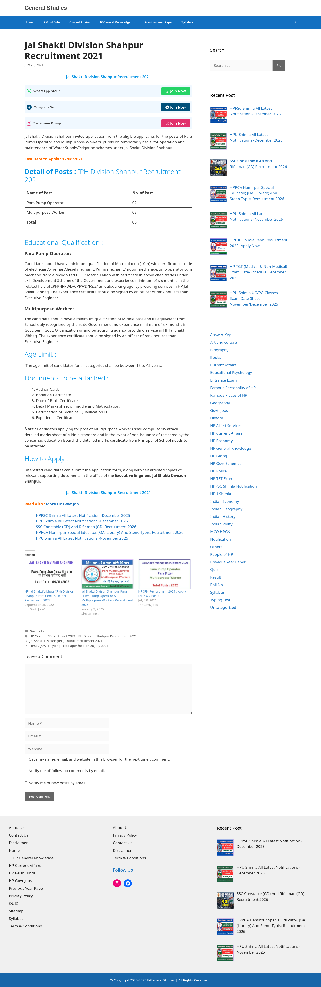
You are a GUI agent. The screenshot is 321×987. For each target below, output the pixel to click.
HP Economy (221, 440)
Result (215, 577)
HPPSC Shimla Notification (233, 486)
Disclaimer (18, 842)
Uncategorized (223, 607)
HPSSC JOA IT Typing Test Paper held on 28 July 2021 (69, 646)
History (216, 418)
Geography (220, 402)
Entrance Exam (223, 380)
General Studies (46, 8)
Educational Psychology (231, 372)
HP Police (218, 471)
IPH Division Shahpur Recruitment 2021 (107, 636)
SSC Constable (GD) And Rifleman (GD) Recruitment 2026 (86, 526)
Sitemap (16, 910)
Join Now (176, 91)
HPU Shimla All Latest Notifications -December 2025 (82, 520)
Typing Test (220, 599)
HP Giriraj (218, 455)
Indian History (222, 516)
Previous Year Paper (158, 22)
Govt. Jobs (37, 631)
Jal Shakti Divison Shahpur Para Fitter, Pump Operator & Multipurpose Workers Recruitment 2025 (107, 598)
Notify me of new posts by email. (57, 782)
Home (29, 22)
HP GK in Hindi (22, 873)
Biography (219, 349)
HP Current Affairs (226, 433)
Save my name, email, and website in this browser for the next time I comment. (99, 759)
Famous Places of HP (228, 395)
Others (216, 546)
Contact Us (18, 835)
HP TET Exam (221, 478)
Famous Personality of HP (233, 387)
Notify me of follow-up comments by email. (66, 770)
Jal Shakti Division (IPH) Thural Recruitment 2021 (66, 641)
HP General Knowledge (119, 22)
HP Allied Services (226, 425)
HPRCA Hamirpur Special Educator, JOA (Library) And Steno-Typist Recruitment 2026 (110, 532)
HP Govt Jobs (50, 22)
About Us (17, 827)
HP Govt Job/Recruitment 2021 (53, 636)
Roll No (216, 584)
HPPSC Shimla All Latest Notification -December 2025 (83, 515)
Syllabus (187, 22)
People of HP (221, 554)
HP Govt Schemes (225, 463)
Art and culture (223, 342)
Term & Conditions (25, 926)
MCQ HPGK (220, 531)
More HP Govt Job (62, 504)
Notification (220, 539)
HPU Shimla (220, 493)
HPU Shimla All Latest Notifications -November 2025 (82, 538)
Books (215, 357)
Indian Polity (221, 524)
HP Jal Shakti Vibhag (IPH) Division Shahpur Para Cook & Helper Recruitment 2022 (49, 595)
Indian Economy (224, 501)
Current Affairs (79, 22)
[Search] (279, 65)
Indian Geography (226, 508)
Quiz (214, 569)
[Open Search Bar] (295, 22)
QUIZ (13, 903)
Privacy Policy (21, 895)
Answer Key (220, 334)
